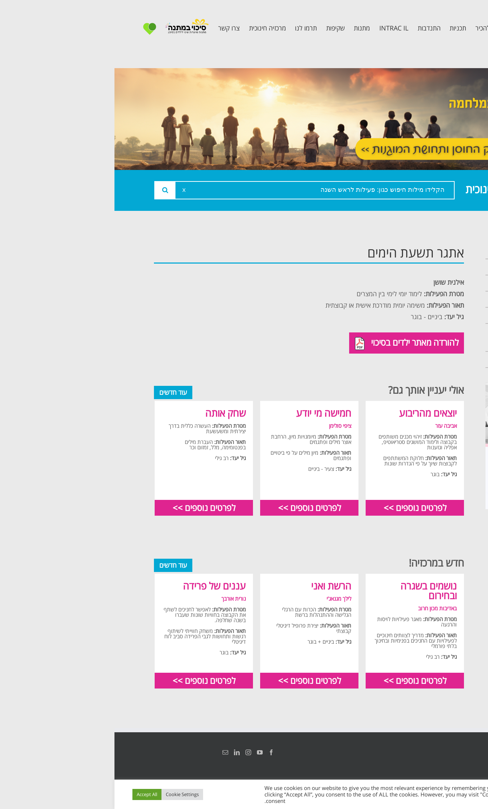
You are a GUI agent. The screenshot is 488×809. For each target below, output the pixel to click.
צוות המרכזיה (423, 283)
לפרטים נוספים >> (300, 508)
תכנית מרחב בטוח (415, 299)
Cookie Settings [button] (67, 794)
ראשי (436, 251)
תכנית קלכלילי (422, 315)
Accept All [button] (32, 794)
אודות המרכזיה (421, 267)
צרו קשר (431, 359)
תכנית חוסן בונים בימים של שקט (417, 337)
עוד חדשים (58, 392)
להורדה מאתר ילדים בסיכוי (292, 343)
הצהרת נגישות (440, 752)
